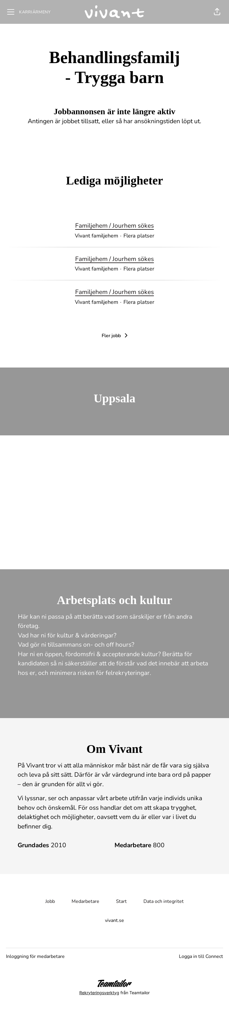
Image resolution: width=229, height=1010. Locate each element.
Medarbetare (85, 901)
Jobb (50, 901)
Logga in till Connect (201, 956)
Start (121, 901)
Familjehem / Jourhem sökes (114, 226)
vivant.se (114, 920)
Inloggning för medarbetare (35, 956)
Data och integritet (163, 901)
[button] (217, 12)
